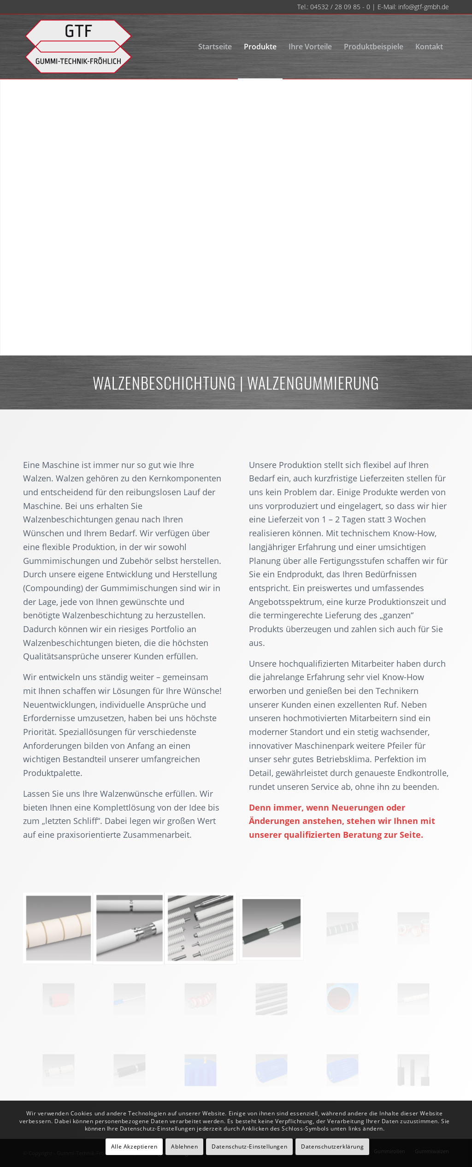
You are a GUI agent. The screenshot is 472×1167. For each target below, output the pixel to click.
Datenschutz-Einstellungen (249, 1146)
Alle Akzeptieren (134, 1146)
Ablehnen (184, 1146)
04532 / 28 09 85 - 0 (340, 6)
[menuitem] (215, 46)
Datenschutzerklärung (332, 1146)
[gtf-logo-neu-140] (78, 46)
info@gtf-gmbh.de (423, 6)
